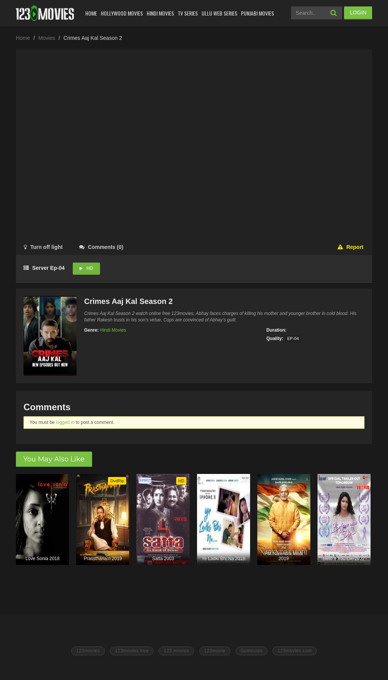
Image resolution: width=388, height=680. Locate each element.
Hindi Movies (160, 13)
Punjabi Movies (257, 13)
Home (91, 13)
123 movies (176, 650)
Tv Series (188, 13)
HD (89, 268)
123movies (88, 650)
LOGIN (358, 12)
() (101, 247)
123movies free (132, 650)
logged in (65, 422)
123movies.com (294, 650)
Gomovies (252, 650)
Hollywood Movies (122, 13)
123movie (214, 650)
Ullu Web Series (219, 13)
